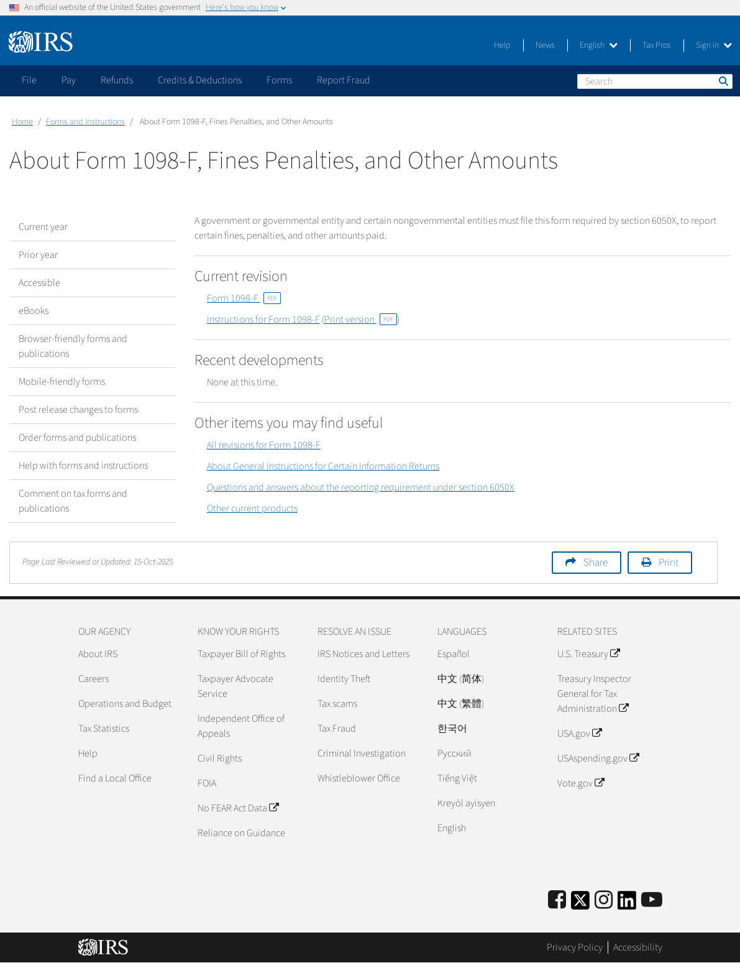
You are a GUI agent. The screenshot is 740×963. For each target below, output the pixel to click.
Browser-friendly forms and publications (73, 346)
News (545, 45)
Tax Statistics (103, 728)
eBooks (33, 311)
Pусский (454, 753)
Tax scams (337, 704)
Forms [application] (279, 80)
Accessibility (637, 947)
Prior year (38, 255)
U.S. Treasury (588, 654)
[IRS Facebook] (557, 900)
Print (668, 562)
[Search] (655, 81)
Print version (360, 319)
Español (453, 654)
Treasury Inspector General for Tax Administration (594, 694)
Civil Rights (220, 758)
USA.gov (579, 733)
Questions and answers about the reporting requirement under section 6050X (360, 487)
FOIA (207, 783)
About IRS (97, 654)
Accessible (39, 283)
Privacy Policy (575, 947)
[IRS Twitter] (580, 904)
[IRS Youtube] (651, 900)
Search (722, 81)
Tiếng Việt (457, 778)
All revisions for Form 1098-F (264, 445)
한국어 (452, 728)
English (599, 45)
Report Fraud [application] (343, 80)
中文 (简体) (460, 679)
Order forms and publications (77, 438)
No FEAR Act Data (238, 808)
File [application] (29, 80)
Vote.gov (580, 783)
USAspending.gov (598, 758)
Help (502, 45)
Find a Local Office (115, 778)
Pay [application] (69, 80)
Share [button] (595, 562)
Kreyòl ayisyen (466, 803)
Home (22, 122)
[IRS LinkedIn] (627, 904)
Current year (43, 227)
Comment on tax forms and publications (73, 501)
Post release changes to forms (78, 410)
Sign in (714, 45)
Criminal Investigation (361, 753)
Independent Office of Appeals (241, 726)
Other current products (252, 508)
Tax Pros (656, 45)
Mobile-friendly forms (62, 382)
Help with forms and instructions (83, 465)
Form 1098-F (244, 298)
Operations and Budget (124, 704)
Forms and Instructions (85, 122)
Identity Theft (343, 679)
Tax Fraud (336, 728)
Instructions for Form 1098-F (263, 319)
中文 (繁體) (460, 704)
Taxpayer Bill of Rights (241, 654)
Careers (93, 679)
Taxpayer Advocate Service (235, 686)
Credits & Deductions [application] (200, 80)
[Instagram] (604, 900)
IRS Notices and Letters (363, 654)
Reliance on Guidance (241, 833)
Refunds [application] (117, 80)
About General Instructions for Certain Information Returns (323, 466)
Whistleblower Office (358, 778)
